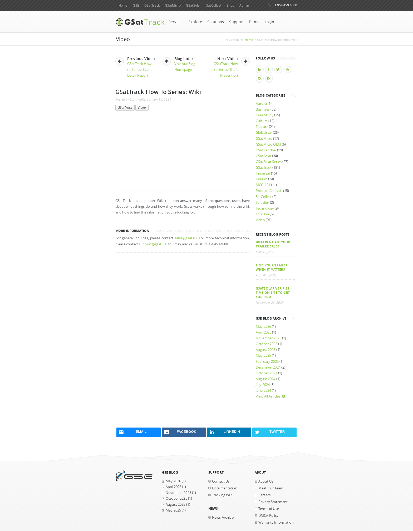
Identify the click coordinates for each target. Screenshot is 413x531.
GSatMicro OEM (268, 144)
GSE (136, 5)
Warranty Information (276, 522)
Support (236, 21)
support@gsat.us (152, 244)
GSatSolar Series (269, 162)
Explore (195, 21)
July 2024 (263, 385)
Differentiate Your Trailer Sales (273, 244)
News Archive (223, 517)
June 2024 (263, 390)
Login (269, 21)
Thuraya (262, 214)
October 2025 (266, 344)
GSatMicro (173, 5)
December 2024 (268, 367)
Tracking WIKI (223, 495)
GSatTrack (152, 5)
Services (176, 21)
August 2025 (266, 350)
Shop (230, 5)
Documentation (224, 488)
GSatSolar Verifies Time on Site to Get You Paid (273, 292)
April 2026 (263, 332)
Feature (262, 127)
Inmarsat (263, 173)
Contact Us (220, 481)
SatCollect (213, 5)
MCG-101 (263, 185)
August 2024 (266, 379)
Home (123, 5)
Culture (262, 121)
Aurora (261, 103)
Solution (262, 202)
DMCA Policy (268, 515)
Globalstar (264, 132)
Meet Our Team (270, 488)
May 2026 (263, 326)
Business (263, 109)
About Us (265, 481)
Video (142, 108)
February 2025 (267, 361)
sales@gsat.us (186, 238)
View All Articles (270, 396)
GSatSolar (193, 5)
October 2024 (266, 373)
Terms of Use (268, 509)
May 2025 (263, 355)
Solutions (215, 21)
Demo (254, 21)
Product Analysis (269, 190)
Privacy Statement (273, 502)
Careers (264, 495)
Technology (265, 208)
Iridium (261, 179)
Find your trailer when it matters (272, 267)
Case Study (264, 115)
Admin (244, 5)
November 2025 (268, 338)
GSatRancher (266, 150)
